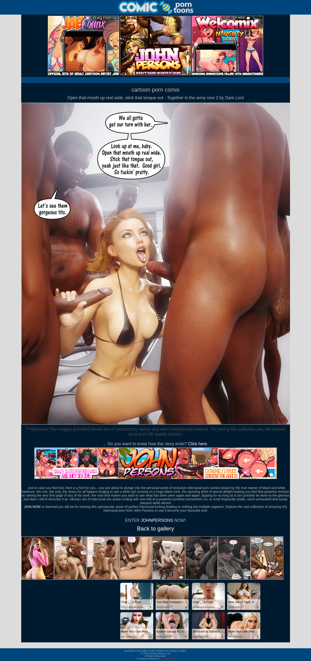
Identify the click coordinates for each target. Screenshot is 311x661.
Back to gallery (155, 528)
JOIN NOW (32, 507)
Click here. (198, 443)
